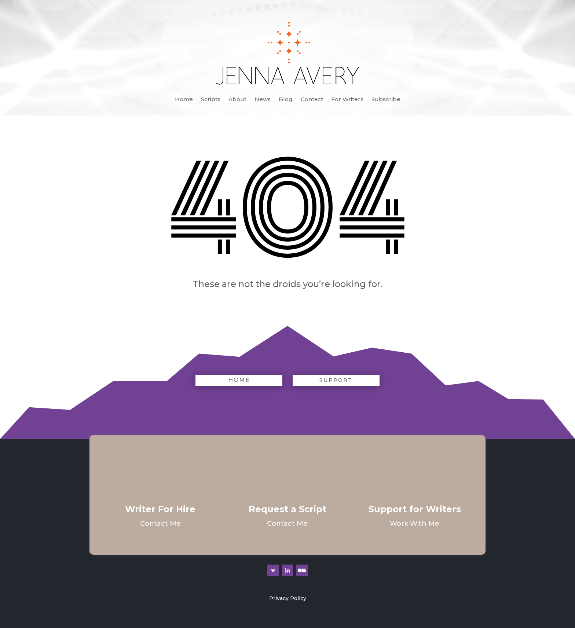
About (237, 100)
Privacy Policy (287, 598)
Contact (312, 100)
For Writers (347, 100)
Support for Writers (415, 509)
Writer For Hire (160, 509)
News (262, 100)
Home (184, 100)
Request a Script (287, 509)
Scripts (210, 100)
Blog (286, 100)
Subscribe (385, 100)
